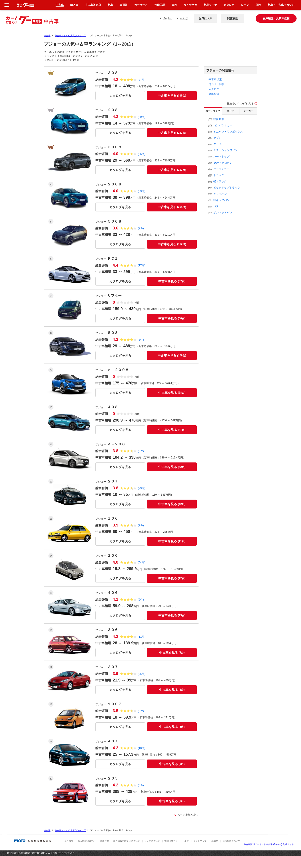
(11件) (141, 636)
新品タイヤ (210, 4)
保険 (258, 4)
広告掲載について (231, 841)
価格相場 (214, 94)
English (167, 18)
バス (216, 206)
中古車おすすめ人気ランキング (70, 35)
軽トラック (220, 181)
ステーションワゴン (225, 150)
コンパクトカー (222, 125)
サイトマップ (200, 841)
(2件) (141, 711)
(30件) (141, 117)
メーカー (248, 111)
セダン (217, 137)
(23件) (141, 488)
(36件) (141, 154)
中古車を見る (172, 95)
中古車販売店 (93, 4)
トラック (218, 175)
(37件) (141, 79)
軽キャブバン (221, 200)
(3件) (141, 785)
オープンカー (221, 169)
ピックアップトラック (226, 187)
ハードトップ (221, 156)
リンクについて (152, 841)
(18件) (141, 748)
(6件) (141, 599)
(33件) (141, 191)
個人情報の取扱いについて (126, 841)
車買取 (124, 4)
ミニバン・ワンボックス (228, 131)
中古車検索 (215, 79)
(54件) (141, 562)
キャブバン (220, 193)
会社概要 (68, 841)
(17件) (141, 265)
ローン (245, 4)
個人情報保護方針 (87, 841)
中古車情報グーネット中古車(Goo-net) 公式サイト (269, 844)
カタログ (214, 89)
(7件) (141, 525)
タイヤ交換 (190, 4)
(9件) (141, 228)
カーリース (141, 4)
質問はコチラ (171, 841)
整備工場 (159, 4)
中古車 (47, 35)
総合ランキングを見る (240, 103)
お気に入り (205, 18)
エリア (230, 111)
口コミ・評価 (217, 84)
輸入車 (74, 4)
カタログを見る (120, 95)
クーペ (217, 144)
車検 (174, 4)
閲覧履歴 (232, 18)
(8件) (141, 339)
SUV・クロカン (222, 162)
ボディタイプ (212, 111)
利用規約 (104, 841)
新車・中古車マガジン (281, 4)
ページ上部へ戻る (188, 814)
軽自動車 (218, 119)
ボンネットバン (222, 212)
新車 (110, 4)
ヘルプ (184, 18)
